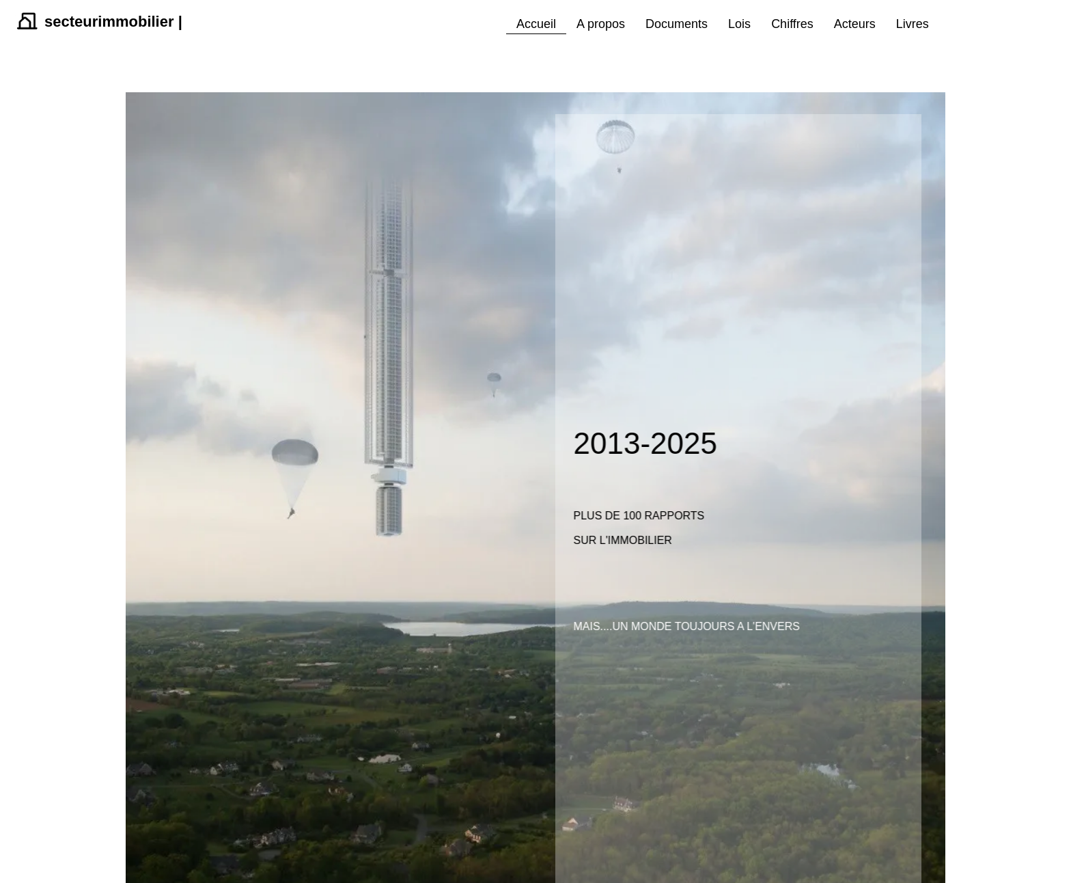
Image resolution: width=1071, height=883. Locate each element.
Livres (912, 24)
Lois (739, 24)
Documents (676, 24)
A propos (600, 24)
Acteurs (855, 24)
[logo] (98, 30)
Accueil (536, 24)
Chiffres (792, 24)
